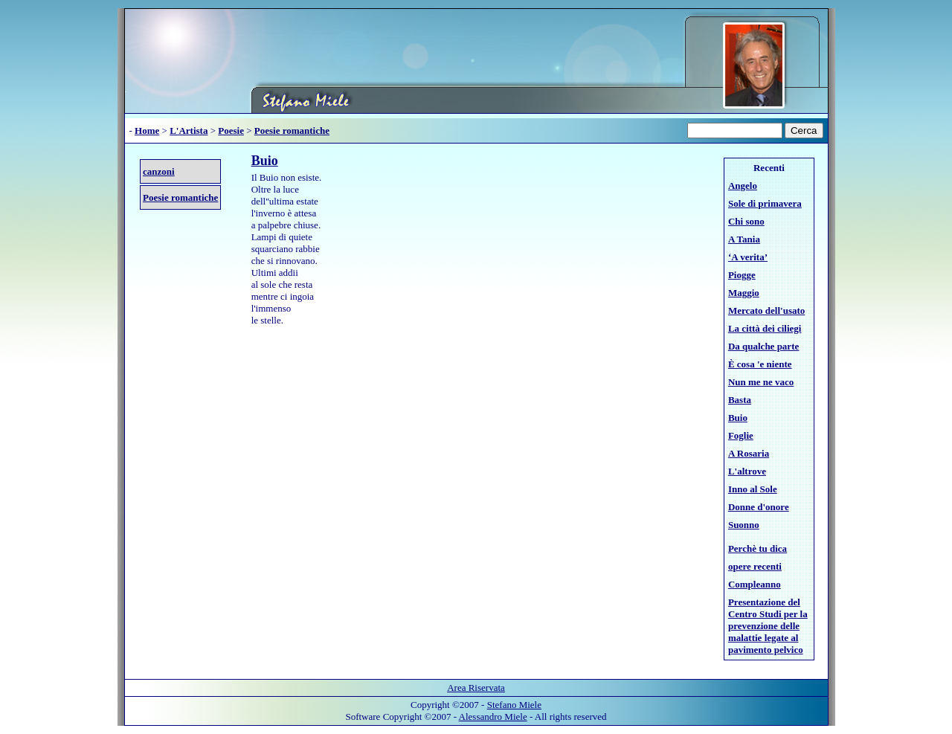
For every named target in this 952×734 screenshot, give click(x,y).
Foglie (740, 435)
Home (147, 130)
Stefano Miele (514, 704)
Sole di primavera (765, 203)
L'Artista (189, 130)
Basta (739, 399)
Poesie (231, 130)
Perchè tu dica (757, 548)
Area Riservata (476, 687)
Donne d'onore (758, 506)
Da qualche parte (763, 346)
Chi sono (746, 221)
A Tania (744, 239)
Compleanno (754, 584)
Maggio (743, 292)
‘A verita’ (748, 257)
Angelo (742, 185)
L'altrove (747, 471)
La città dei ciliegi (765, 328)
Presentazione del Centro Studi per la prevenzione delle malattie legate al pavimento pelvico (768, 625)
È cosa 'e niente (760, 364)
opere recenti (755, 566)
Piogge (742, 274)
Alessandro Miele (493, 716)
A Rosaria (748, 453)
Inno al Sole (752, 489)
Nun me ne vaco (761, 381)
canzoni (159, 171)
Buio (264, 160)
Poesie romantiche (291, 130)
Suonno (743, 524)
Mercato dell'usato (766, 310)
